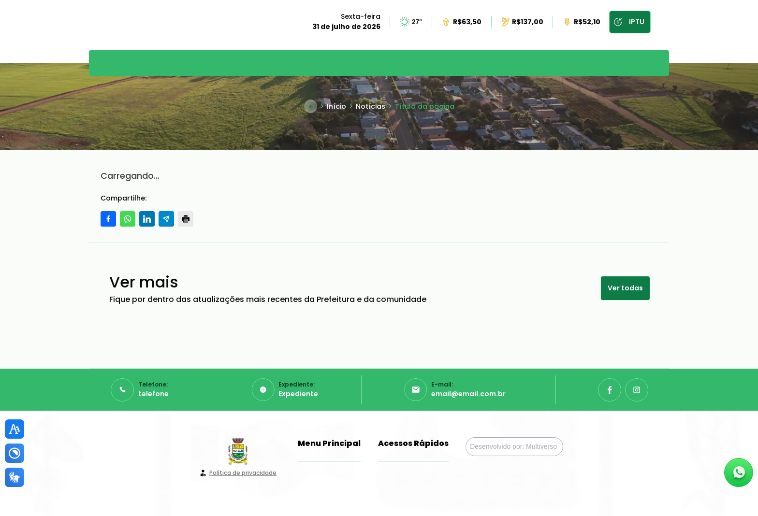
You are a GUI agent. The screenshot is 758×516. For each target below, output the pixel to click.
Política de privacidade (243, 473)
